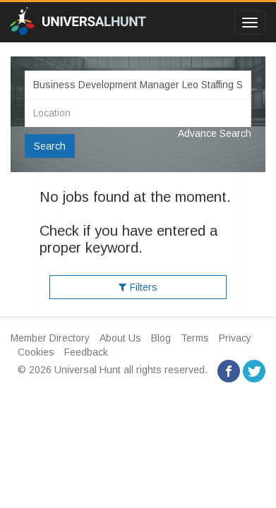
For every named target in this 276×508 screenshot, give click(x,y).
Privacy (235, 338)
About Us (120, 338)
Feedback (86, 352)
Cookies (36, 352)
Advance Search (214, 133)
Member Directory (50, 338)
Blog (161, 338)
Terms (195, 338)
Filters (138, 287)
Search (50, 146)
